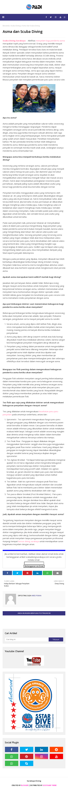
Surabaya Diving (34, 781)
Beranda (6, 26)
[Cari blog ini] (27, 639)
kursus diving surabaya (28, 541)
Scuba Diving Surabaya (14, 40)
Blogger (24, 785)
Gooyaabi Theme (50, 785)
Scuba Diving (15, 26)
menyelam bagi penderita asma (50, 40)
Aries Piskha (36, 595)
